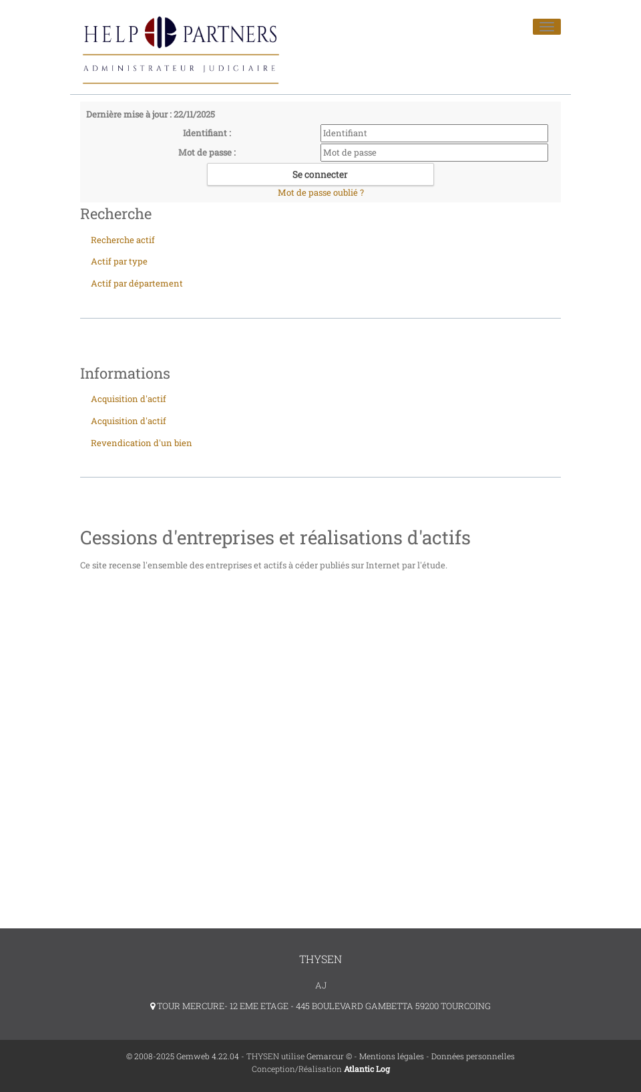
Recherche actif (123, 240)
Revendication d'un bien (141, 443)
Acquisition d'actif (128, 399)
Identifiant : (207, 133)
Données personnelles (473, 1056)
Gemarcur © (329, 1056)
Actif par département (137, 283)
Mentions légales (391, 1056)
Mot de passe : (207, 152)
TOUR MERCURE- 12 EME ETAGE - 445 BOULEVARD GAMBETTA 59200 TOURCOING (320, 1006)
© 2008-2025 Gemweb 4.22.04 (182, 1056)
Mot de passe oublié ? (321, 192)
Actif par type (119, 261)
